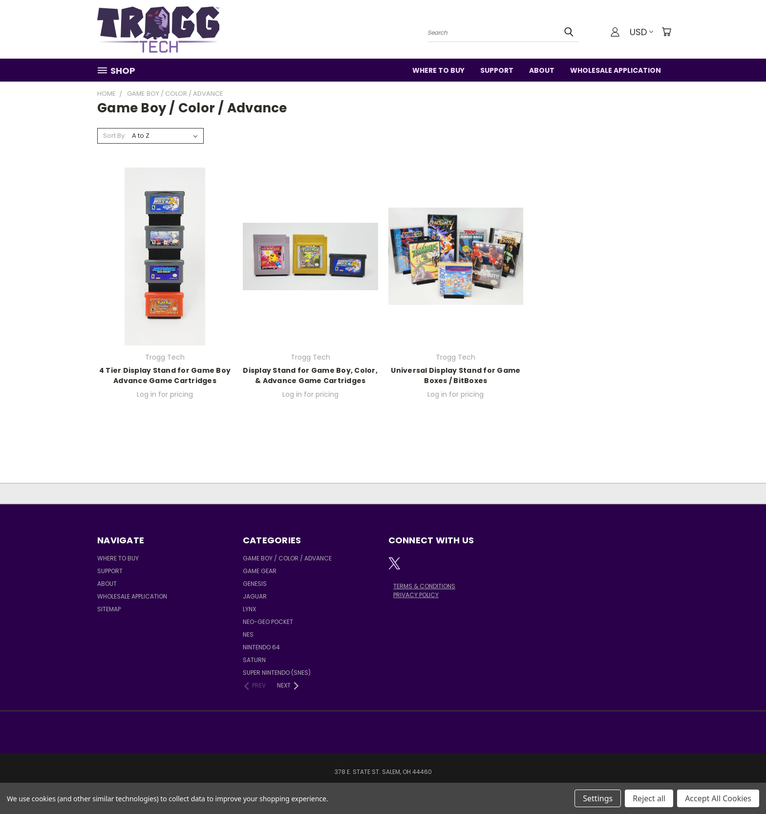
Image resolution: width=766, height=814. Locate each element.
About (541, 70)
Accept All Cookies (718, 798)
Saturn (254, 660)
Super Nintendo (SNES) (277, 672)
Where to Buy (438, 70)
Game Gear (260, 571)
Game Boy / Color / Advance (287, 558)
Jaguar (255, 596)
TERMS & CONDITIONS (424, 586)
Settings (598, 798)
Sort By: (114, 135)
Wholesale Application (615, 70)
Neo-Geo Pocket (268, 622)
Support (496, 70)
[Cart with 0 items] (666, 32)
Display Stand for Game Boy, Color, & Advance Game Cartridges (310, 375)
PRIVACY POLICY (416, 595)
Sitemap (109, 609)
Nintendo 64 (261, 647)
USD (641, 32)
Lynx (249, 609)
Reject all (649, 798)
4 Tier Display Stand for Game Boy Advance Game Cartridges (165, 375)
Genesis (255, 583)
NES (248, 634)
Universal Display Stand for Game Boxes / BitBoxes (455, 375)
